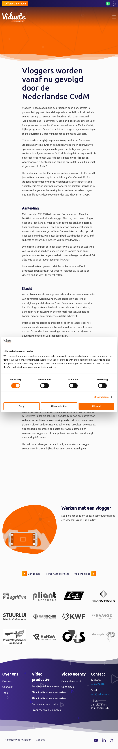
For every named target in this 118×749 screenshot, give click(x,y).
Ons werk (7, 687)
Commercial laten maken (45, 704)
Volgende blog (85, 573)
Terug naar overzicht (57, 573)
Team (5, 693)
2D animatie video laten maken (49, 698)
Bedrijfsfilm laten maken (45, 686)
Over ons (7, 681)
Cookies (40, 739)
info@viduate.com (101, 694)
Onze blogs (67, 687)
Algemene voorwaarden (18, 739)
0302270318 (98, 683)
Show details (101, 397)
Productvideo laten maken (46, 710)
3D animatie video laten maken (49, 692)
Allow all (96, 406)
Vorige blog (31, 573)
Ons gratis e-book (71, 681)
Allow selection (59, 406)
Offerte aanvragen (15, 3)
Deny (21, 406)
